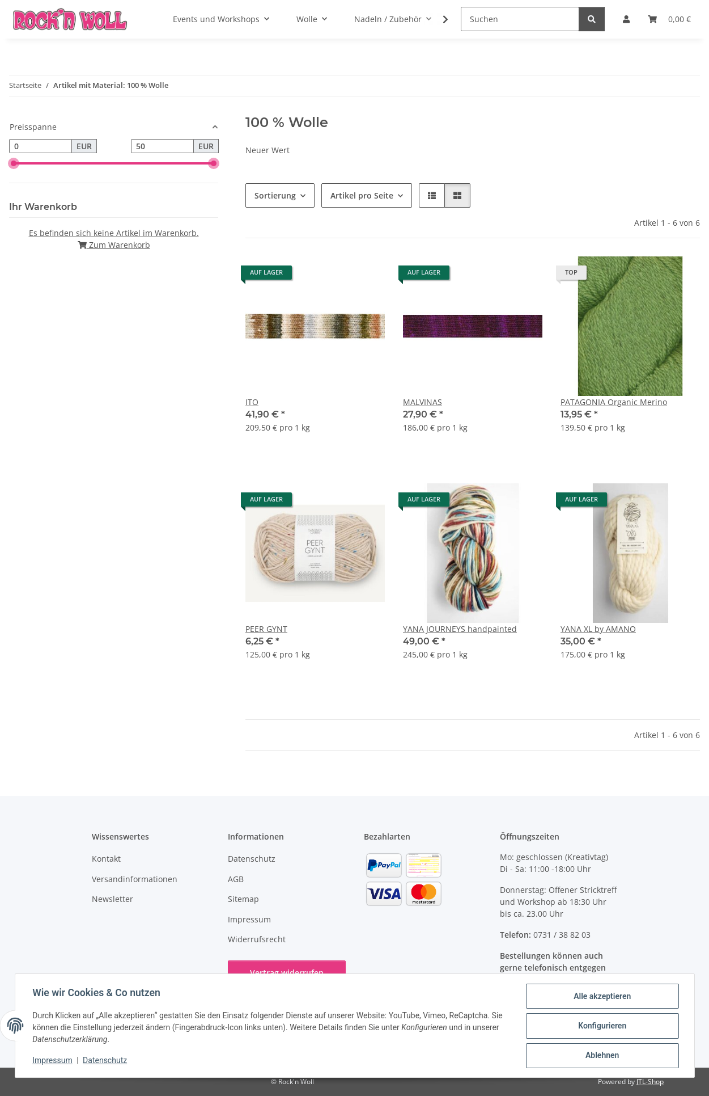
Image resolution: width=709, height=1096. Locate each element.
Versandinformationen (134, 879)
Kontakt (106, 858)
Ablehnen (601, 1055)
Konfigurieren (602, 1026)
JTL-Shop (650, 1081)
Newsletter (112, 898)
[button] (438, 19)
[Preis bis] (162, 146)
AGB (236, 879)
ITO (251, 402)
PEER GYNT (266, 628)
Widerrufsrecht (257, 939)
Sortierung (275, 195)
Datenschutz (105, 1060)
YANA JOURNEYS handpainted (460, 628)
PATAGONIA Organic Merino (614, 402)
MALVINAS (422, 402)
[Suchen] (520, 19)
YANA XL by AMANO (598, 628)
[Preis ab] (40, 146)
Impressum (53, 1060)
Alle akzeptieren (601, 996)
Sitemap (243, 898)
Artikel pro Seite (361, 195)
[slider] (13, 163)
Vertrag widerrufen (287, 972)
